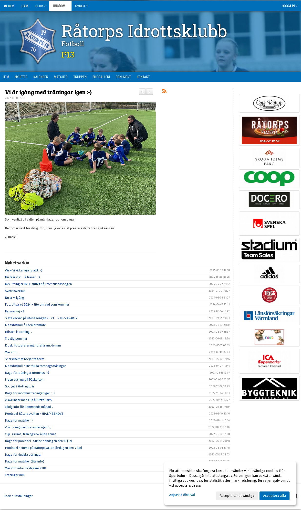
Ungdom (60, 6)
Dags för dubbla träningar (23, 454)
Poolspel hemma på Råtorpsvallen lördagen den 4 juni (43, 448)
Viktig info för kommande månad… (29, 407)
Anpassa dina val (182, 495)
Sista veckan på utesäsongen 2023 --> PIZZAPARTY (41, 318)
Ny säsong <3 (14, 311)
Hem (9, 6)
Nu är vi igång (14, 297)
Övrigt (81, 6)
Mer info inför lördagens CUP (25, 468)
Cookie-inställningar (18, 496)
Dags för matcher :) (19, 420)
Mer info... (12, 352)
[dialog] (230, 483)
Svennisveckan (15, 291)
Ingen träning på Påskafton (24, 379)
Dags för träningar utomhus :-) (27, 373)
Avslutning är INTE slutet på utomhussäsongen (38, 284)
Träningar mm (15, 475)
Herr (40, 6)
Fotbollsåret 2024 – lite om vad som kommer (37, 304)
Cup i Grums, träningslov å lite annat (30, 434)
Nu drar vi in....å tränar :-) (22, 277)
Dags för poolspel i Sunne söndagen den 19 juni (38, 441)
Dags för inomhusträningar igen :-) (30, 393)
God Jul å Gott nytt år (19, 386)
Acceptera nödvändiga (237, 496)
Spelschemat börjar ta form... (25, 359)
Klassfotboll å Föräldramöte (25, 325)
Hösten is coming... (18, 332)
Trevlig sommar (16, 338)
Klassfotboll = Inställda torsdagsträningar (35, 366)
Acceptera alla (274, 496)
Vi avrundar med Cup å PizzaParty (28, 400)
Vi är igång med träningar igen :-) (48, 92)
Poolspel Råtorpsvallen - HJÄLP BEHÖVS (34, 413)
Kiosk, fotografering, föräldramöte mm (33, 345)
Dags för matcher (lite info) (24, 461)
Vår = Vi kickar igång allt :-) (23, 270)
